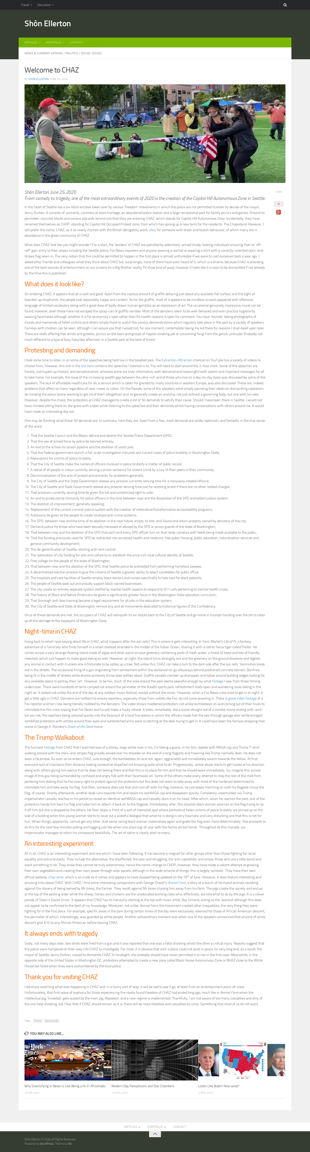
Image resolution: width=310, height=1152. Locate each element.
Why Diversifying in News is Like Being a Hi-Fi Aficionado (65, 1086)
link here (87, 366)
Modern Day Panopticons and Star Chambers (143, 1086)
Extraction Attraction (177, 360)
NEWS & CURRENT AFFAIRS (44, 53)
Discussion (44, 5)
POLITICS (72, 53)
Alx (70, 1143)
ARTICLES (31, 42)
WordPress (47, 1143)
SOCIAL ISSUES (91, 53)
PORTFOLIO (54, 42)
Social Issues (51, 1020)
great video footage (242, 698)
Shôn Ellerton (48, 24)
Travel (25, 5)
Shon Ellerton (38, 79)
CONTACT (76, 42)
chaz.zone (55, 877)
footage (217, 681)
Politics (38, 1020)
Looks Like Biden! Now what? (219, 1086)
